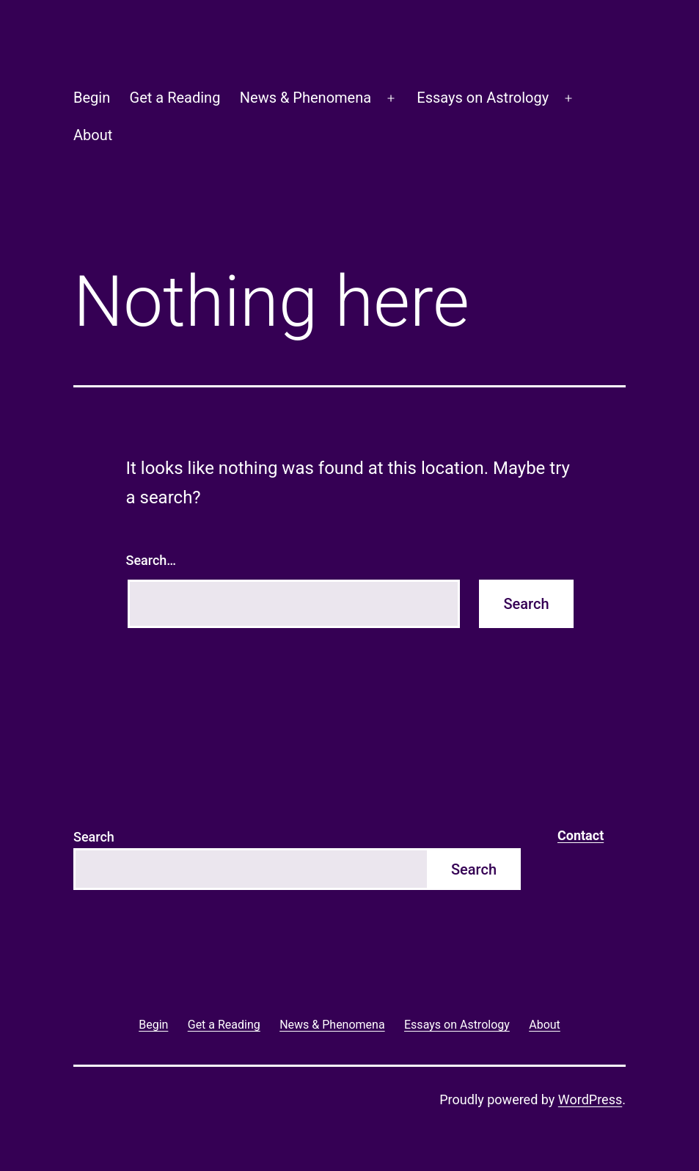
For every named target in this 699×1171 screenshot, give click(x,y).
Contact (580, 835)
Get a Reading (175, 97)
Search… (151, 560)
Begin (91, 97)
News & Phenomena (305, 97)
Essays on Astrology (483, 97)
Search (93, 836)
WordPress (590, 1099)
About (92, 135)
